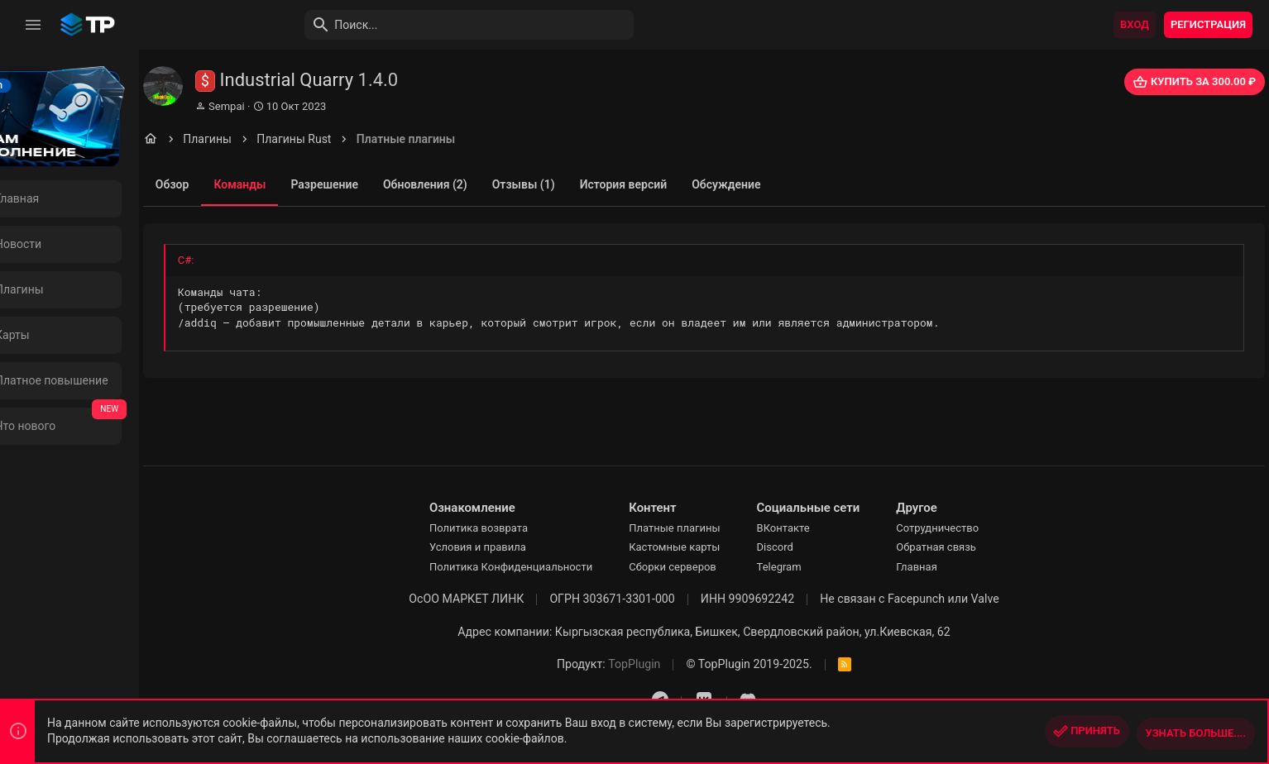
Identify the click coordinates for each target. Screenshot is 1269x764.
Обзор (234, 184)
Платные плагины (706, 528)
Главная (948, 567)
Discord (806, 547)
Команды (301, 184)
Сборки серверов (705, 567)
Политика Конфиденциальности (542, 567)
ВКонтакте (814, 528)
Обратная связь (968, 547)
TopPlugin (666, 664)
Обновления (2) (487, 184)
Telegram (810, 567)
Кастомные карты (706, 547)
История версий (685, 184)
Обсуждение (788, 184)
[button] (33, 25)
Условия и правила (509, 547)
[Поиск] (427, 25)
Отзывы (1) (584, 184)
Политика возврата (510, 528)
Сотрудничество (969, 528)
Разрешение (386, 184)
